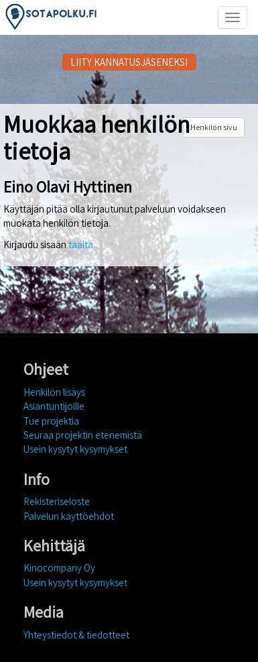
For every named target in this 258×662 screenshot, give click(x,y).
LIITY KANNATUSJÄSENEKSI (129, 62)
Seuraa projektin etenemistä (82, 435)
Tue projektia (51, 421)
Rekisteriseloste (56, 501)
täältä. (81, 244)
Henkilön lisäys (54, 392)
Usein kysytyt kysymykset (75, 449)
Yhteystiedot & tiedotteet (76, 634)
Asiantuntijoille (53, 406)
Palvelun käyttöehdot (68, 516)
